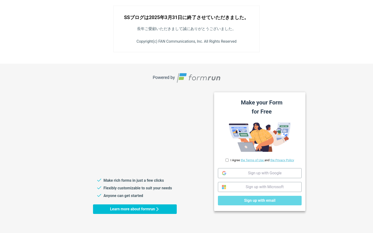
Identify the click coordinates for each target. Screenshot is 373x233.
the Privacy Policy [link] (282, 160)
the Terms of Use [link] (253, 160)
